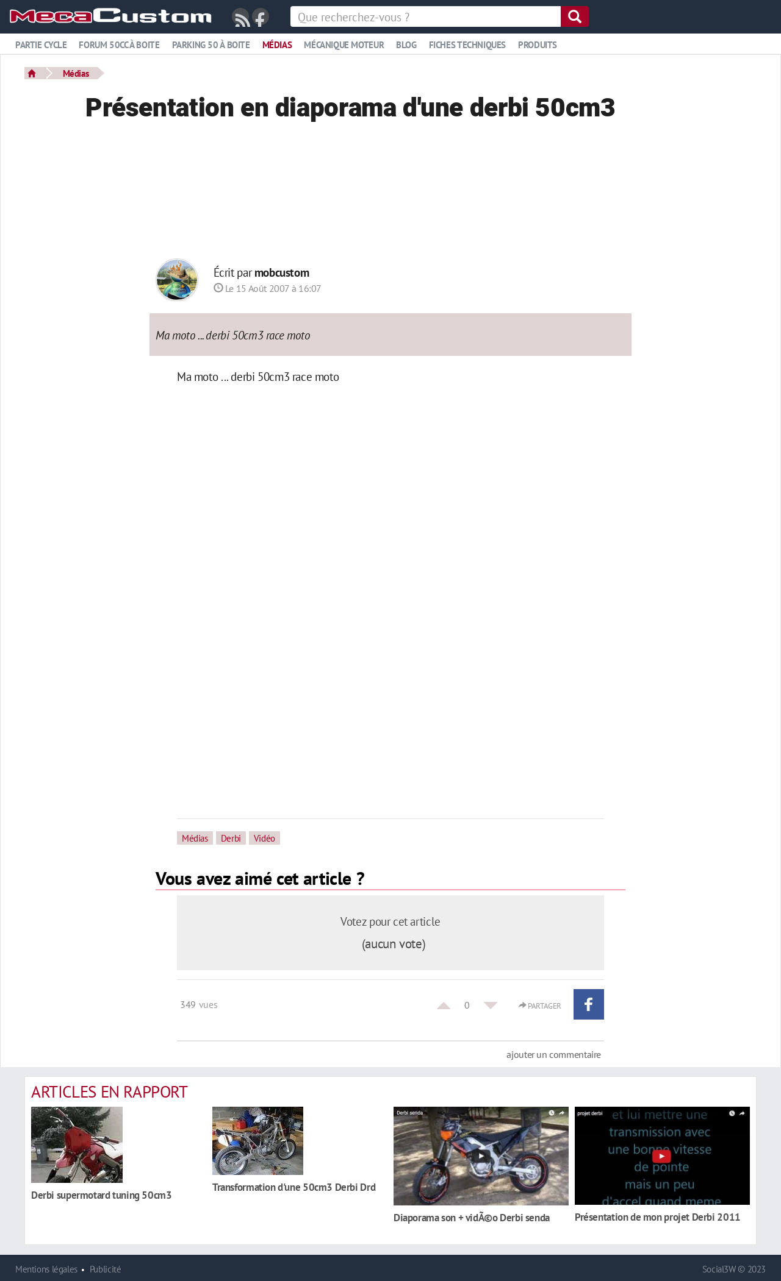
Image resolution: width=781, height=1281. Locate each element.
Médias (277, 44)
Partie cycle (41, 44)
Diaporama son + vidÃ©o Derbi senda (472, 1217)
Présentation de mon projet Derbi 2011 (658, 1217)
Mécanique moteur (344, 44)
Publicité (105, 1269)
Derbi (231, 838)
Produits (537, 44)
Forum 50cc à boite (119, 44)
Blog (406, 44)
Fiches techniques (467, 44)
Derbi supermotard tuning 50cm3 (101, 1195)
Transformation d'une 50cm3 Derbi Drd (293, 1187)
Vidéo (264, 838)
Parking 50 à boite (211, 44)
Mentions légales (46, 1269)
